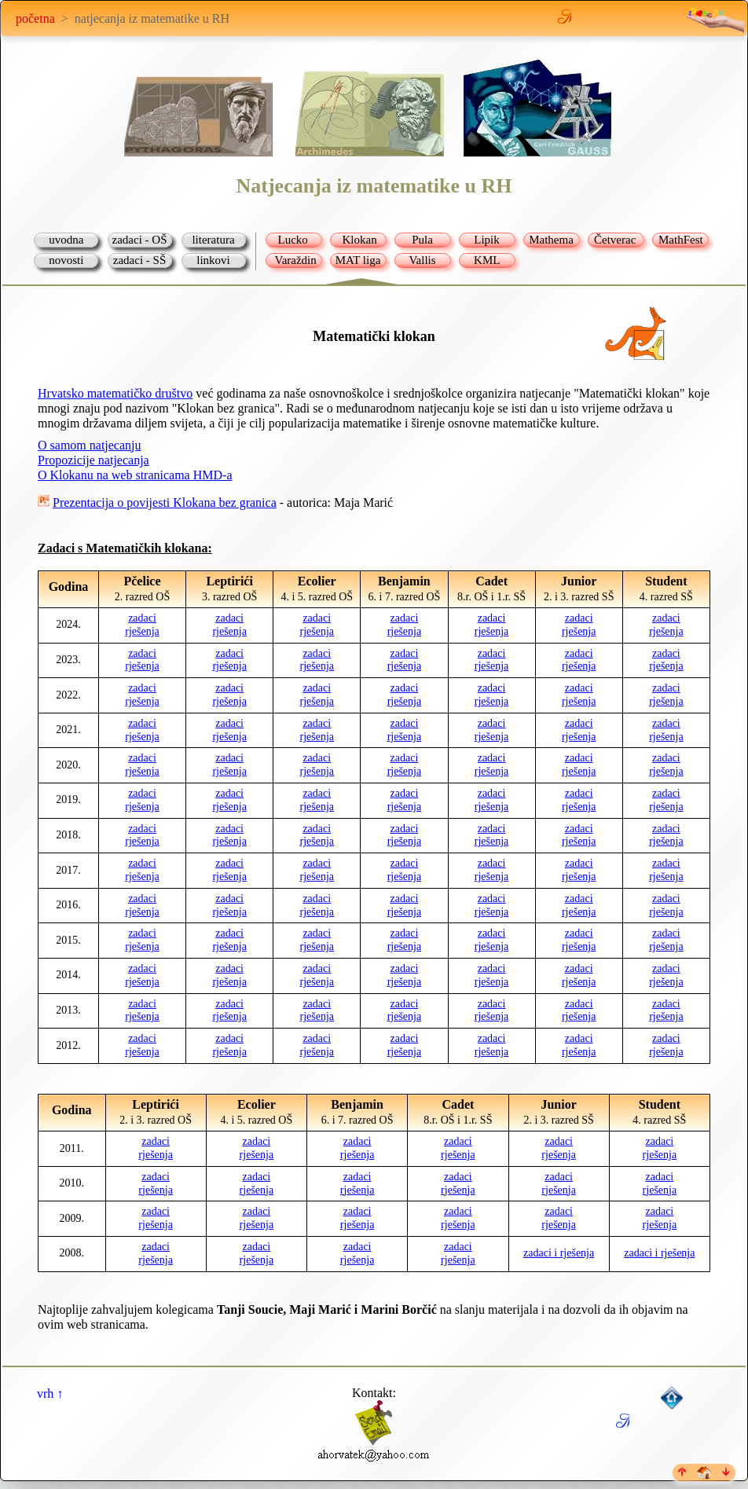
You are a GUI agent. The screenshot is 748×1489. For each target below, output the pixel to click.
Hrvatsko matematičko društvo (115, 393)
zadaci (142, 618)
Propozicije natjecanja (93, 460)
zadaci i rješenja (558, 1253)
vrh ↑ (50, 1393)
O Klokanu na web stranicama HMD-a (135, 475)
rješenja (142, 631)
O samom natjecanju (89, 445)
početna (35, 18)
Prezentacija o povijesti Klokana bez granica (165, 502)
